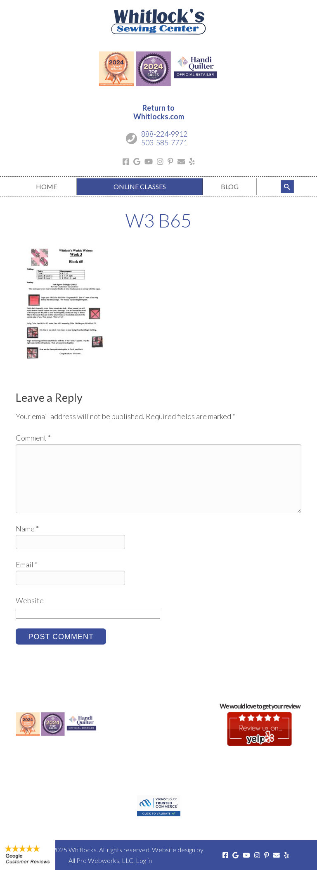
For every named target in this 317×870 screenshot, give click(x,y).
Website (30, 600)
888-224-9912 (164, 133)
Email (27, 564)
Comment (33, 437)
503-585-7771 (164, 142)
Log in (144, 860)
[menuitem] (46, 186)
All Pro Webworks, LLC (101, 860)
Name (27, 528)
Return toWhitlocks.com (158, 112)
